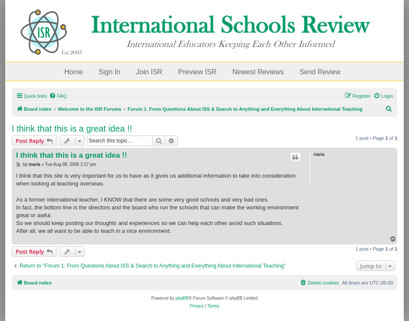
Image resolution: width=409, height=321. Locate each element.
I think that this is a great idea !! (72, 128)
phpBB (182, 298)
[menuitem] (58, 96)
